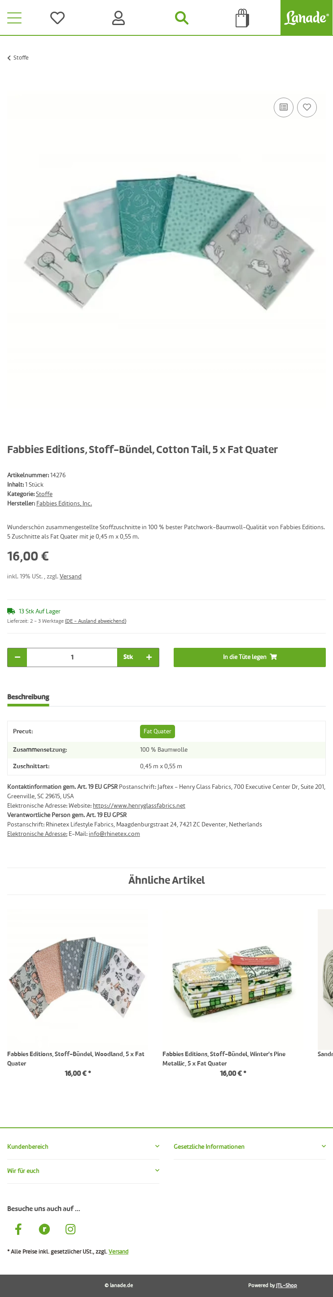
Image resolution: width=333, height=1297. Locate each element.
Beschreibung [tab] (28, 697)
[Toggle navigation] (14, 18)
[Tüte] (242, 18)
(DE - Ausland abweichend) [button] (95, 621)
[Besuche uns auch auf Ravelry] (44, 1230)
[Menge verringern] (17, 657)
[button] (83, 1147)
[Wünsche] (59, 18)
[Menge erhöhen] (149, 657)
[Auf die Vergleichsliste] (284, 107)
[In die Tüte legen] (14, 85)
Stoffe (44, 494)
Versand (71, 577)
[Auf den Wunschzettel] (307, 107)
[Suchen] (181, 18)
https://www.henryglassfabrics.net (139, 806)
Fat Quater (157, 731)
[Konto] (120, 18)
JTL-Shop (286, 1285)
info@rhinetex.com (114, 834)
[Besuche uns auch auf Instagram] (70, 1230)
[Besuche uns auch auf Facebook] (18, 1230)
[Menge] (72, 657)
